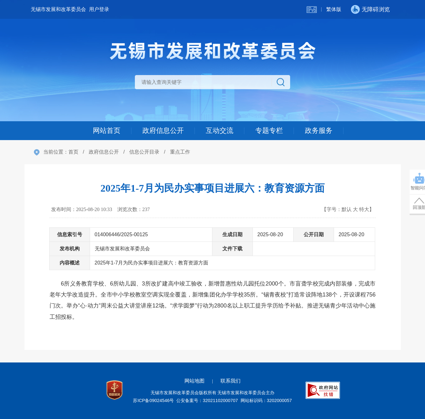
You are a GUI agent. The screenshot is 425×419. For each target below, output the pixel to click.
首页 (73, 152)
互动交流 (219, 130)
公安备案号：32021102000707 (207, 400)
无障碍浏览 (376, 9)
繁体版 (333, 9)
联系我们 (230, 381)
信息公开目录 (144, 152)
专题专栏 (269, 130)
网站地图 (194, 381)
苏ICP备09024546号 (153, 400)
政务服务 (318, 130)
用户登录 (99, 9)
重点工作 (180, 152)
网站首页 (106, 130)
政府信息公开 (163, 130)
